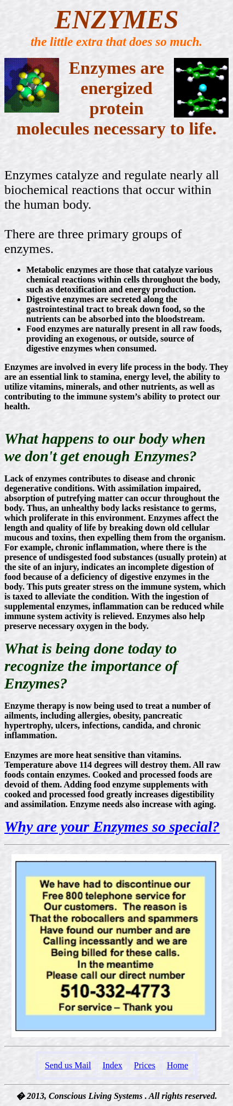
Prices (144, 1065)
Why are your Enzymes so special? (112, 826)
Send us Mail (68, 1065)
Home (177, 1065)
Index (112, 1065)
